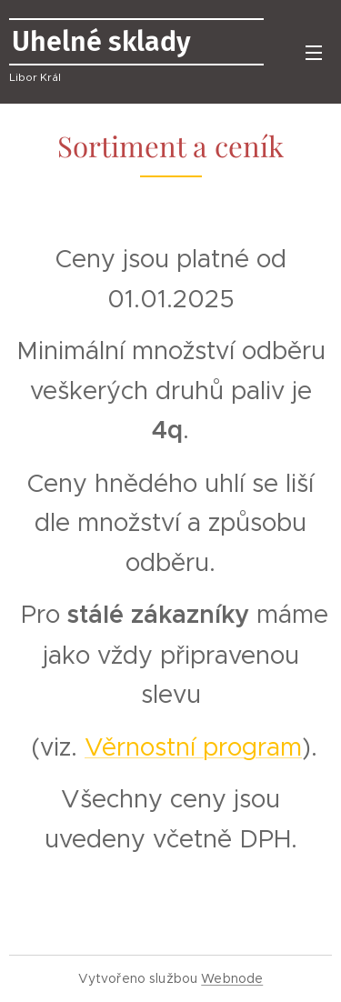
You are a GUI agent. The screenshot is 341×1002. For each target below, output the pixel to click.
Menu (314, 53)
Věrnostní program (193, 747)
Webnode (232, 978)
